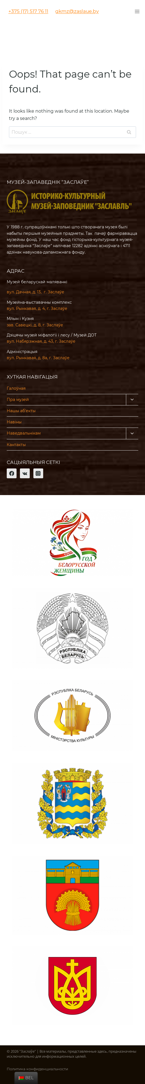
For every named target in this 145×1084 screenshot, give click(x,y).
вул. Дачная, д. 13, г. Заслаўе (35, 291)
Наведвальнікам (24, 433)
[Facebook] (12, 473)
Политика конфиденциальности (37, 1069)
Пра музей (18, 399)
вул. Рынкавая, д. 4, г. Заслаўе (37, 308)
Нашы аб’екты (21, 410)
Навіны (14, 421)
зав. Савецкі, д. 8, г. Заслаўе (35, 325)
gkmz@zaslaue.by (77, 11)
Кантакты (16, 444)
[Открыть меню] (137, 11)
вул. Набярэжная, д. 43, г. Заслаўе (41, 341)
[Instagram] (38, 473)
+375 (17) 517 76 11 (28, 11)
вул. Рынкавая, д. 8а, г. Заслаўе (38, 357)
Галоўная (16, 388)
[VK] (25, 473)
